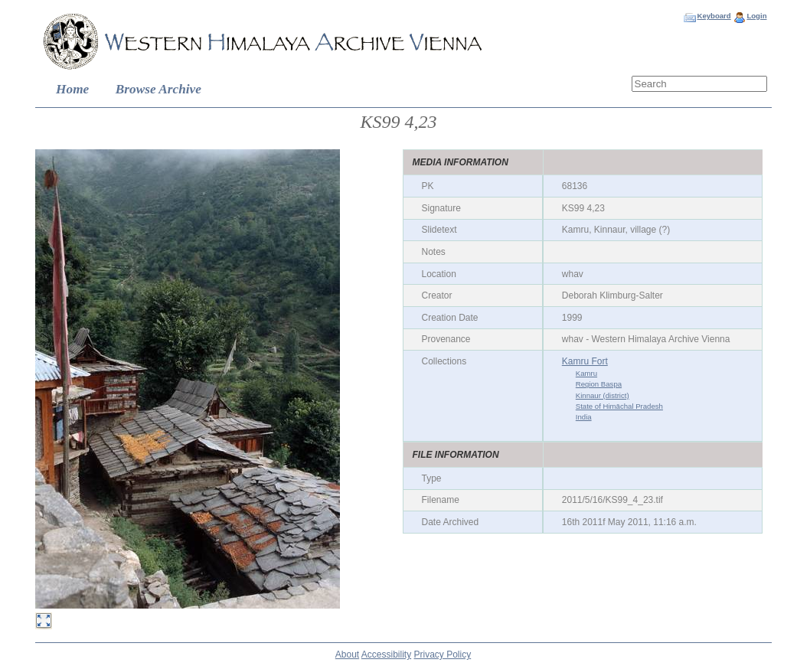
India (584, 417)
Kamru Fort (585, 361)
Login (756, 15)
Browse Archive (158, 89)
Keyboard (713, 15)
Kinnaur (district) (602, 395)
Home (72, 89)
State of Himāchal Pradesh (619, 406)
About (347, 654)
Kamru (586, 373)
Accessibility (386, 654)
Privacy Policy (443, 654)
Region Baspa (599, 384)
